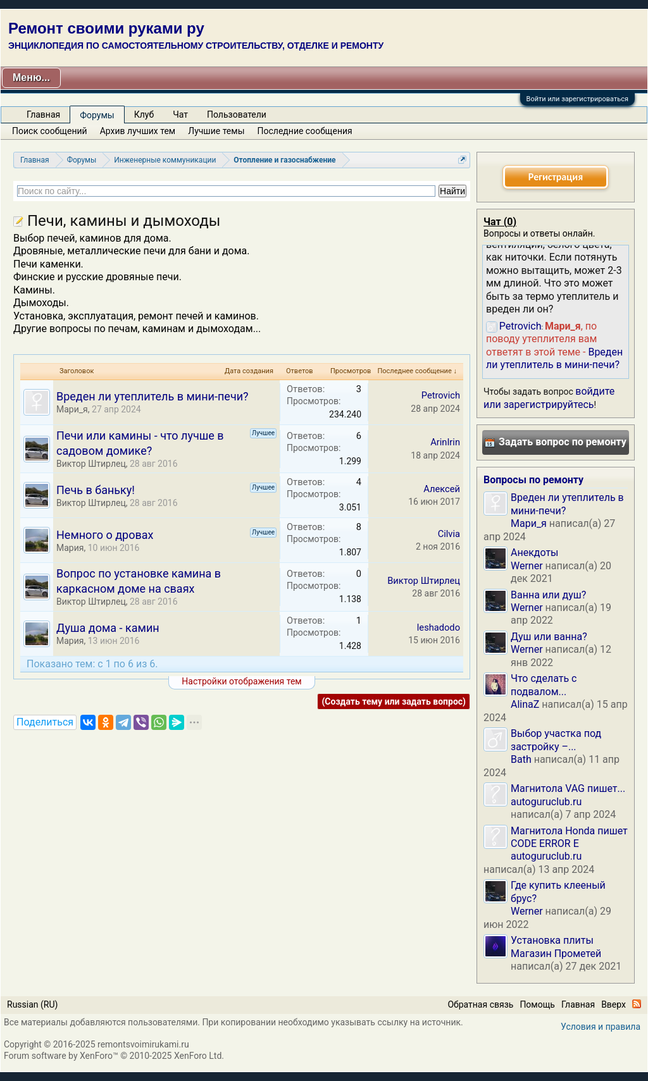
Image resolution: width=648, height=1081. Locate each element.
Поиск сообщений (49, 131)
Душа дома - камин (107, 627)
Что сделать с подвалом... (543, 684)
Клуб (144, 114)
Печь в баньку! (95, 490)
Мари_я (72, 409)
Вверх (613, 1004)
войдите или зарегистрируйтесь (548, 397)
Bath (521, 759)
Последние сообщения (305, 131)
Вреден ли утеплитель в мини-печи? (152, 396)
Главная (43, 114)
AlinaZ (525, 704)
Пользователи (236, 114)
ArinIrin (445, 442)
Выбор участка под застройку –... (556, 739)
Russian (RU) (32, 1004)
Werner (527, 566)
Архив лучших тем (138, 131)
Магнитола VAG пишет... (568, 788)
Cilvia (449, 534)
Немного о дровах (104, 534)
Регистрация (555, 177)
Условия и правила (600, 1027)
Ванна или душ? (548, 595)
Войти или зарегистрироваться (577, 99)
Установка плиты (552, 940)
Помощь (537, 1004)
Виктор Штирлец (91, 464)
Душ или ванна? (549, 637)
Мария (70, 548)
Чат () (499, 222)
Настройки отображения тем (241, 681)
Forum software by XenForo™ (114, 1056)
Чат (180, 114)
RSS (636, 1003)
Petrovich (440, 395)
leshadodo (438, 627)
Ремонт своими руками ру (106, 28)
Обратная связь (480, 1004)
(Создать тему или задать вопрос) (393, 701)
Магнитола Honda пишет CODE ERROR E (569, 837)
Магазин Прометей (556, 954)
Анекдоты (535, 553)
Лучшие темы (216, 131)
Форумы (97, 115)
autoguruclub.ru (546, 802)
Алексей (441, 489)
